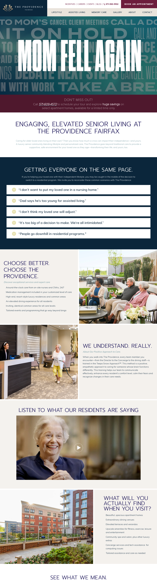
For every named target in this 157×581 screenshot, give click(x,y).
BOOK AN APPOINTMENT (139, 4)
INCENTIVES (70, 4)
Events (91, 4)
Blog (98, 4)
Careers (81, 4)
